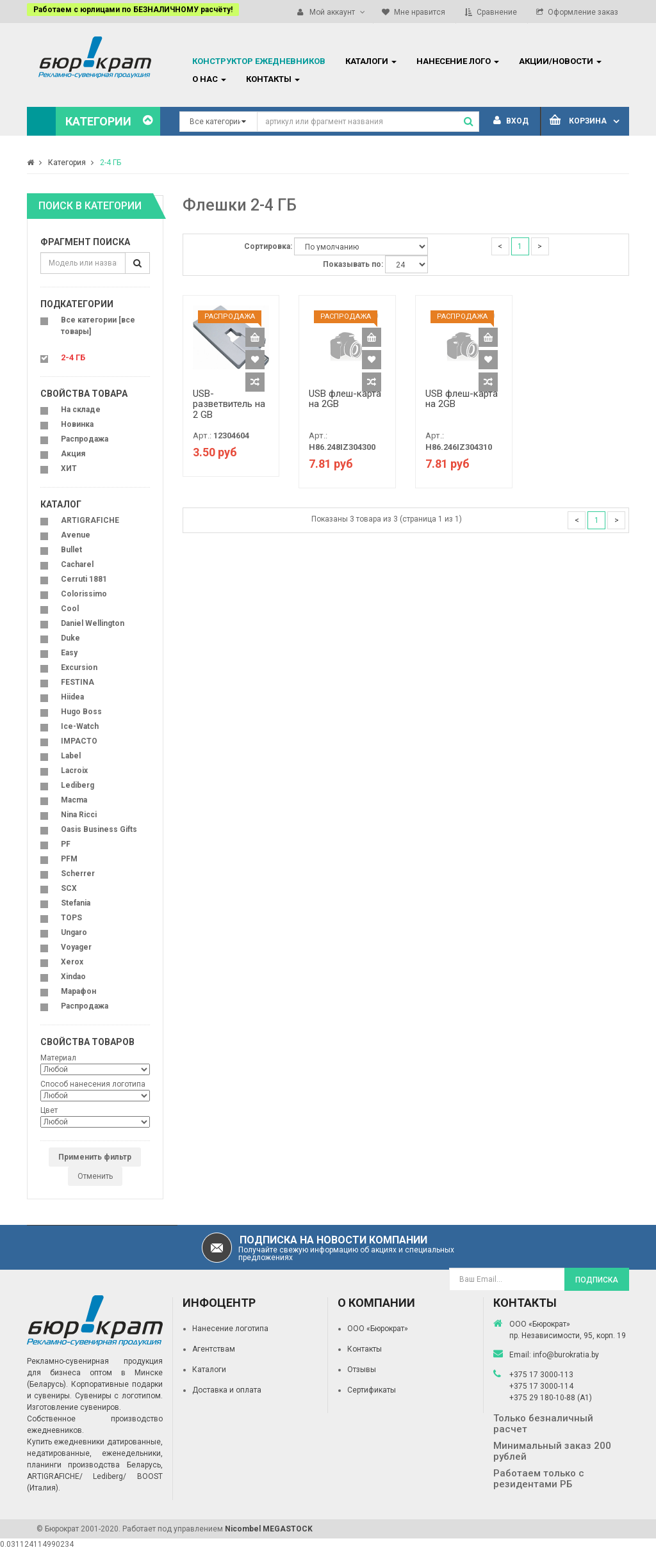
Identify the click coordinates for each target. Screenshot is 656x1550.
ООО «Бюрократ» (377, 1328)
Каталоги (209, 1369)
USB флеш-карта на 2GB (345, 399)
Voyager (76, 947)
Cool (70, 608)
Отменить (95, 1176)
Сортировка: (268, 246)
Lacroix (74, 770)
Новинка (77, 424)
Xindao (73, 976)
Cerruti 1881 (84, 579)
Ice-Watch (80, 726)
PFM (69, 858)
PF (65, 844)
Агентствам (213, 1349)
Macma (74, 799)
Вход (511, 120)
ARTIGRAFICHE (90, 520)
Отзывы (361, 1369)
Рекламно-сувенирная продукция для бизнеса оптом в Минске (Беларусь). (95, 1373)
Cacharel (77, 564)
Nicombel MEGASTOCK (269, 1528)
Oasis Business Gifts (99, 829)
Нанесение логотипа (230, 1328)
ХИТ (69, 468)
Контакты (364, 1349)
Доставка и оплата (226, 1390)
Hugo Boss (81, 711)
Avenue (75, 535)
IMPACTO (79, 741)
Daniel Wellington (92, 623)
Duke (70, 638)
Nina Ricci (79, 814)
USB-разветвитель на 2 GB (229, 404)
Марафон (78, 991)
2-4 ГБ (110, 162)
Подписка (596, 1279)
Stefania (75, 903)
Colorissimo (84, 593)
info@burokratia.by (566, 1354)
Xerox (72, 961)
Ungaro (74, 932)
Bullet (71, 549)
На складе (81, 409)
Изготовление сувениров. (74, 1407)
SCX (69, 888)
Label (71, 755)
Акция (73, 453)
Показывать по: (353, 264)
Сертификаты (371, 1390)
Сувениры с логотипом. (119, 1395)
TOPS (71, 917)
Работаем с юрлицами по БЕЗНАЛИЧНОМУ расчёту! (133, 9)
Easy (69, 652)
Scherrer (78, 873)
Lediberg (77, 785)
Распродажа (84, 439)
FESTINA (77, 682)
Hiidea (72, 696)
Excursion (79, 667)
